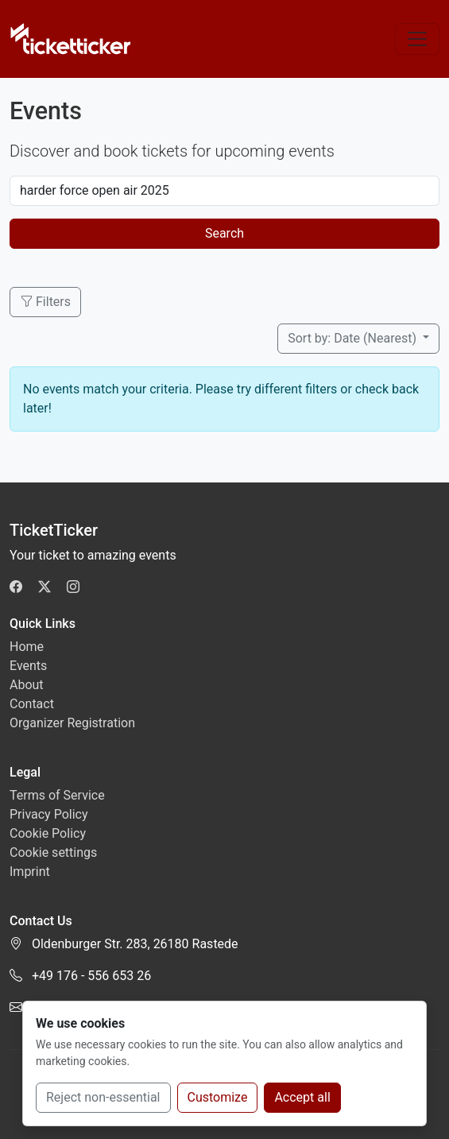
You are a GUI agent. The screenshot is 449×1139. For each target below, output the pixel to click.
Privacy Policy (49, 814)
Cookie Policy (48, 833)
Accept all (302, 1097)
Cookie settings (53, 852)
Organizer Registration (72, 722)
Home (27, 646)
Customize (218, 1097)
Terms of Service (57, 795)
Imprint (30, 871)
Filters (45, 301)
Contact (32, 703)
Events (28, 665)
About (27, 684)
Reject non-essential (103, 1097)
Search (224, 233)
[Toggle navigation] (417, 39)
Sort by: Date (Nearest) (354, 338)
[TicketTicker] (71, 39)
